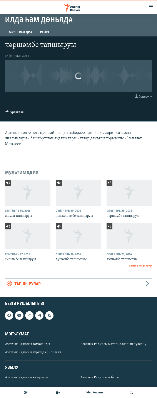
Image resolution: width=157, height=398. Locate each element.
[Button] (14, 113)
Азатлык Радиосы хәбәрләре (26, 377)
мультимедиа (20, 32)
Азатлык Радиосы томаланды (27, 344)
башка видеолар (140, 266)
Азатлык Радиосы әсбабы (99, 377)
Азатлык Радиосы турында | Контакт (33, 352)
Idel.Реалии (94, 392)
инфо (44, 32)
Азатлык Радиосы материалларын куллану (113, 344)
